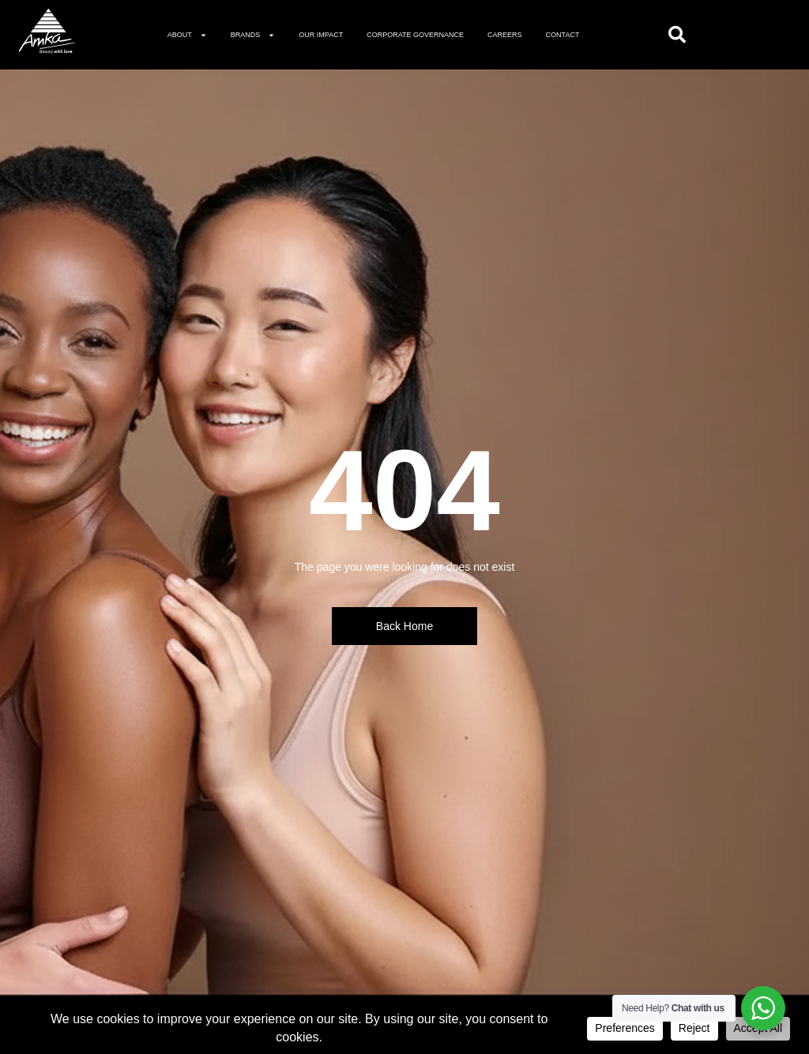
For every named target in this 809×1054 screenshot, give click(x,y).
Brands (253, 35)
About (187, 35)
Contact (563, 35)
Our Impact (321, 35)
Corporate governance (415, 35)
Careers (504, 35)
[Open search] (677, 35)
